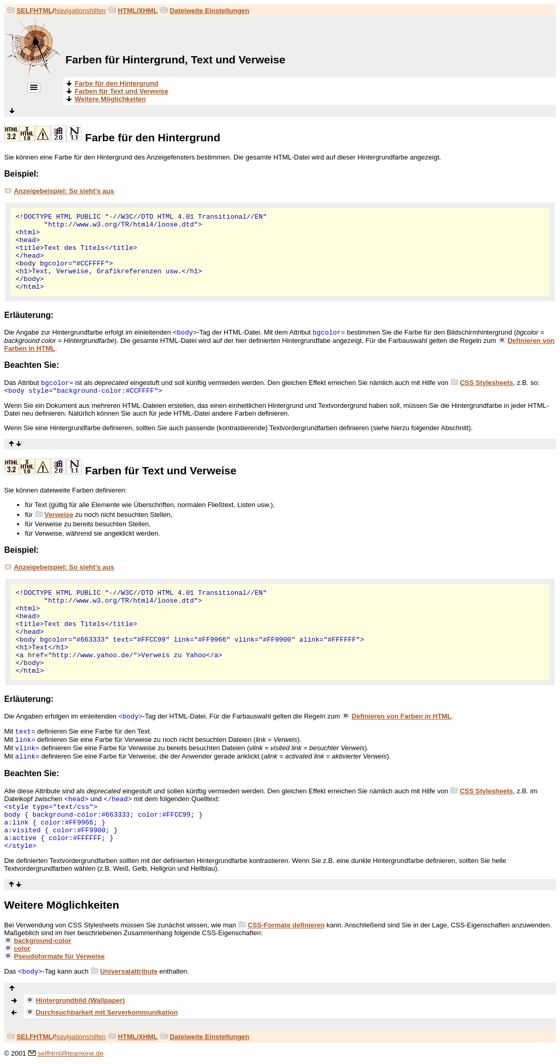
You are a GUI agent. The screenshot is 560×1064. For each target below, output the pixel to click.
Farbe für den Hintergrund (152, 137)
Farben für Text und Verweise (160, 470)
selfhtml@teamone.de (70, 1053)
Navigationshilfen (80, 11)
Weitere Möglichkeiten (61, 905)
